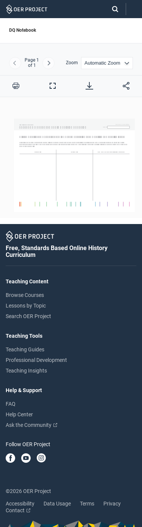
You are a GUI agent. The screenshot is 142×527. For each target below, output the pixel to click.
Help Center (19, 414)
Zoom (72, 62)
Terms (87, 504)
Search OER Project (28, 316)
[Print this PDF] (16, 85)
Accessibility (20, 504)
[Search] (111, 9)
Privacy (112, 504)
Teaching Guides (25, 349)
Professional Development (36, 360)
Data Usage (57, 504)
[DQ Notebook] (71, 162)
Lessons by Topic (26, 306)
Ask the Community (31, 425)
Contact (18, 510)
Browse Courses (25, 295)
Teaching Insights (26, 371)
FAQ (11, 404)
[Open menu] (134, 9)
